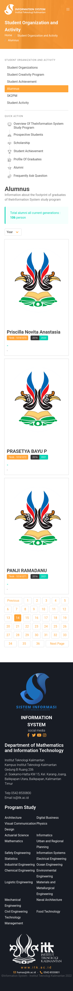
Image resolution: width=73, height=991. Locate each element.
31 (46, 635)
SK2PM (12, 96)
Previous (13, 600)
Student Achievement (22, 81)
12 (64, 609)
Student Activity (18, 103)
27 (8, 635)
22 (27, 626)
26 (65, 626)
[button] (68, 9)
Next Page (57, 643)
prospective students (25, 135)
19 (65, 618)
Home (8, 35)
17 (46, 618)
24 (46, 626)
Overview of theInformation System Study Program (35, 126)
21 (17, 626)
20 (8, 626)
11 (54, 609)
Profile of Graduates (24, 159)
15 (27, 618)
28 (17, 635)
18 (55, 618)
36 (38, 643)
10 (43, 609)
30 (36, 635)
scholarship (18, 143)
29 (27, 635)
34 (10, 643)
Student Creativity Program (25, 74)
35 (24, 643)
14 (17, 618)
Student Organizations (22, 67)
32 (55, 635)
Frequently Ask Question (27, 176)
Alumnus (13, 89)
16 (36, 618)
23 (36, 626)
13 (8, 618)
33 (65, 635)
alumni (15, 168)
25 (55, 626)
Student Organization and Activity (37, 35)
